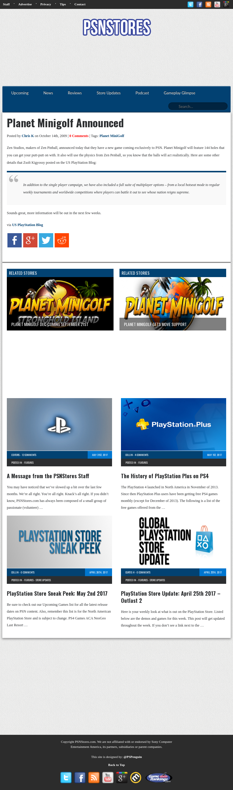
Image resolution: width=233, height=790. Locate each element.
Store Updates (43, 580)
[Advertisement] (116, 61)
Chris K (28, 136)
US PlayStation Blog (27, 225)
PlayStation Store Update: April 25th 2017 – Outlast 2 (171, 596)
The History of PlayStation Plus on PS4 (165, 476)
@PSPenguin (133, 757)
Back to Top (116, 765)
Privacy (45, 4)
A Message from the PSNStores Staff (48, 476)
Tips (63, 4)
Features (29, 462)
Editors (15, 455)
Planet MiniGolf (112, 136)
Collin (129, 455)
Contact (79, 4)
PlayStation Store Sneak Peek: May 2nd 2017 (57, 593)
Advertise (25, 4)
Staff (6, 4)
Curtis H (130, 572)
